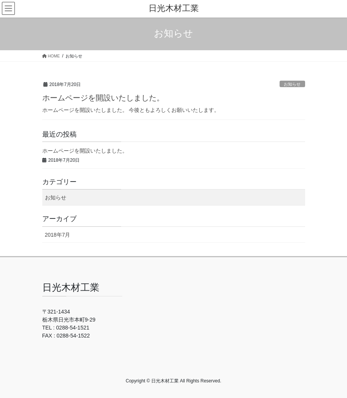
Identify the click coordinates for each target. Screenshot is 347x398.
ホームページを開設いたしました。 (103, 98)
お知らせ (292, 84)
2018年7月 (57, 235)
